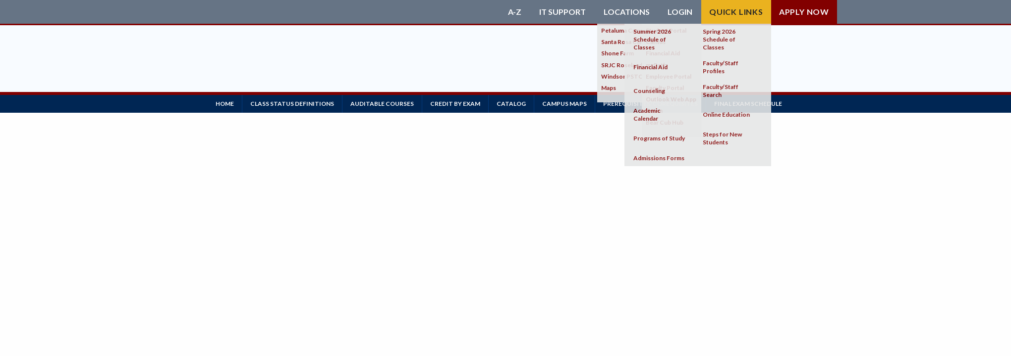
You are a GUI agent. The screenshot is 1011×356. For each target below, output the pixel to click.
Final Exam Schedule (748, 103)
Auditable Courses (382, 103)
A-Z (514, 12)
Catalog (511, 103)
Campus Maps (564, 103)
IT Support (562, 12)
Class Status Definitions (292, 103)
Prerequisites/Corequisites (650, 103)
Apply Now (804, 11)
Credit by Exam (455, 103)
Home (225, 103)
